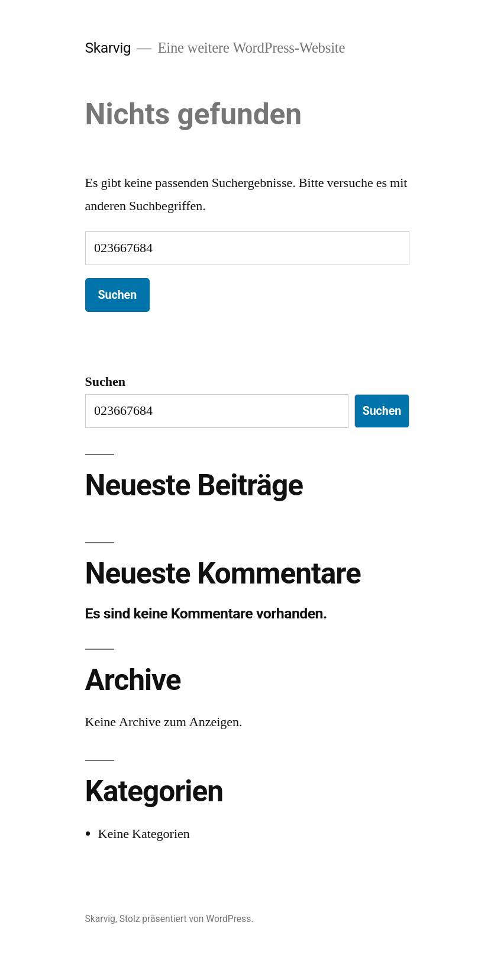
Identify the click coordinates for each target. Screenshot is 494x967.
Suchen (105, 381)
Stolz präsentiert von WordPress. (187, 918)
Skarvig (108, 47)
